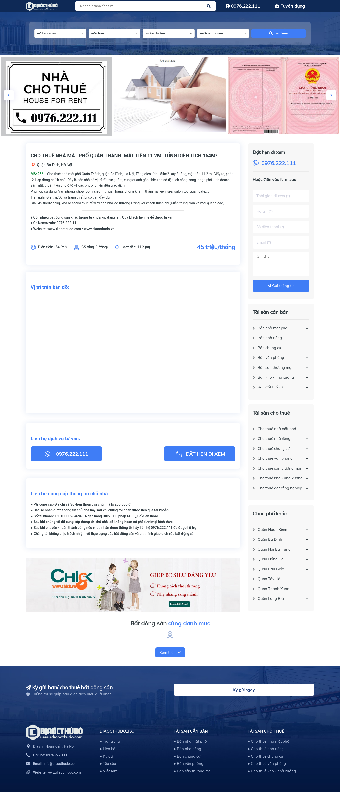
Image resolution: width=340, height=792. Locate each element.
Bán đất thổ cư (270, 387)
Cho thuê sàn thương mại (279, 468)
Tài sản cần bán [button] (191, 731)
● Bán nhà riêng (187, 748)
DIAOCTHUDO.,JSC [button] (117, 731)
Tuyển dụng (290, 6)
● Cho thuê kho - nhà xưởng (272, 771)
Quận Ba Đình (270, 539)
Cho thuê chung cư (274, 448)
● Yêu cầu (108, 763)
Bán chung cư (269, 347)
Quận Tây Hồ (269, 578)
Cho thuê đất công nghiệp (280, 488)
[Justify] (209, 6)
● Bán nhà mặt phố (190, 741)
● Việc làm (108, 771)
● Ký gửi (107, 756)
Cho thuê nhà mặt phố (277, 428)
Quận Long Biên (271, 598)
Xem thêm (170, 652)
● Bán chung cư (187, 756)
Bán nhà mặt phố (272, 328)
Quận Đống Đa (270, 559)
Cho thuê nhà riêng (274, 438)
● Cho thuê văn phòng (267, 763)
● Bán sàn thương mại (193, 771)
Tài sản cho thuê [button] (266, 731)
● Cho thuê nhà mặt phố (268, 741)
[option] (170, 94)
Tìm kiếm (279, 33)
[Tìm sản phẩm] (144, 6)
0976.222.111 (243, 6)
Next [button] (331, 95)
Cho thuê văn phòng (275, 458)
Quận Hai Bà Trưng (274, 549)
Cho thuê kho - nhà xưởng (280, 478)
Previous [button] (9, 95)
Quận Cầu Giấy (271, 569)
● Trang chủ (110, 741)
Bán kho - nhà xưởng (276, 377)
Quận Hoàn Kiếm (272, 529)
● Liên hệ (107, 748)
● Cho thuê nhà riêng (266, 748)
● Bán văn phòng (188, 763)
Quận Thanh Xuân (273, 588)
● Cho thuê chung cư (265, 756)
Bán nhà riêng (270, 338)
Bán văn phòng (271, 357)
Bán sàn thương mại (275, 367)
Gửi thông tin (281, 285)
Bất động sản (170, 623)
